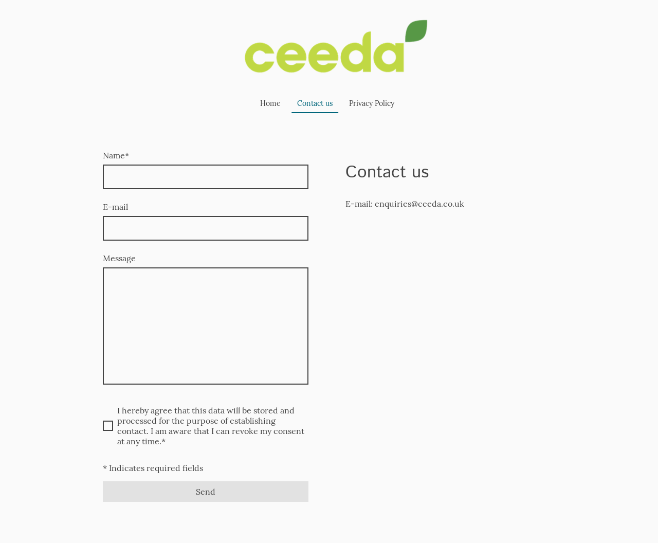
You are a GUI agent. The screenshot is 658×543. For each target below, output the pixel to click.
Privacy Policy (371, 103)
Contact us (315, 103)
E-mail (115, 207)
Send (205, 491)
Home (270, 103)
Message (119, 258)
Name (116, 155)
